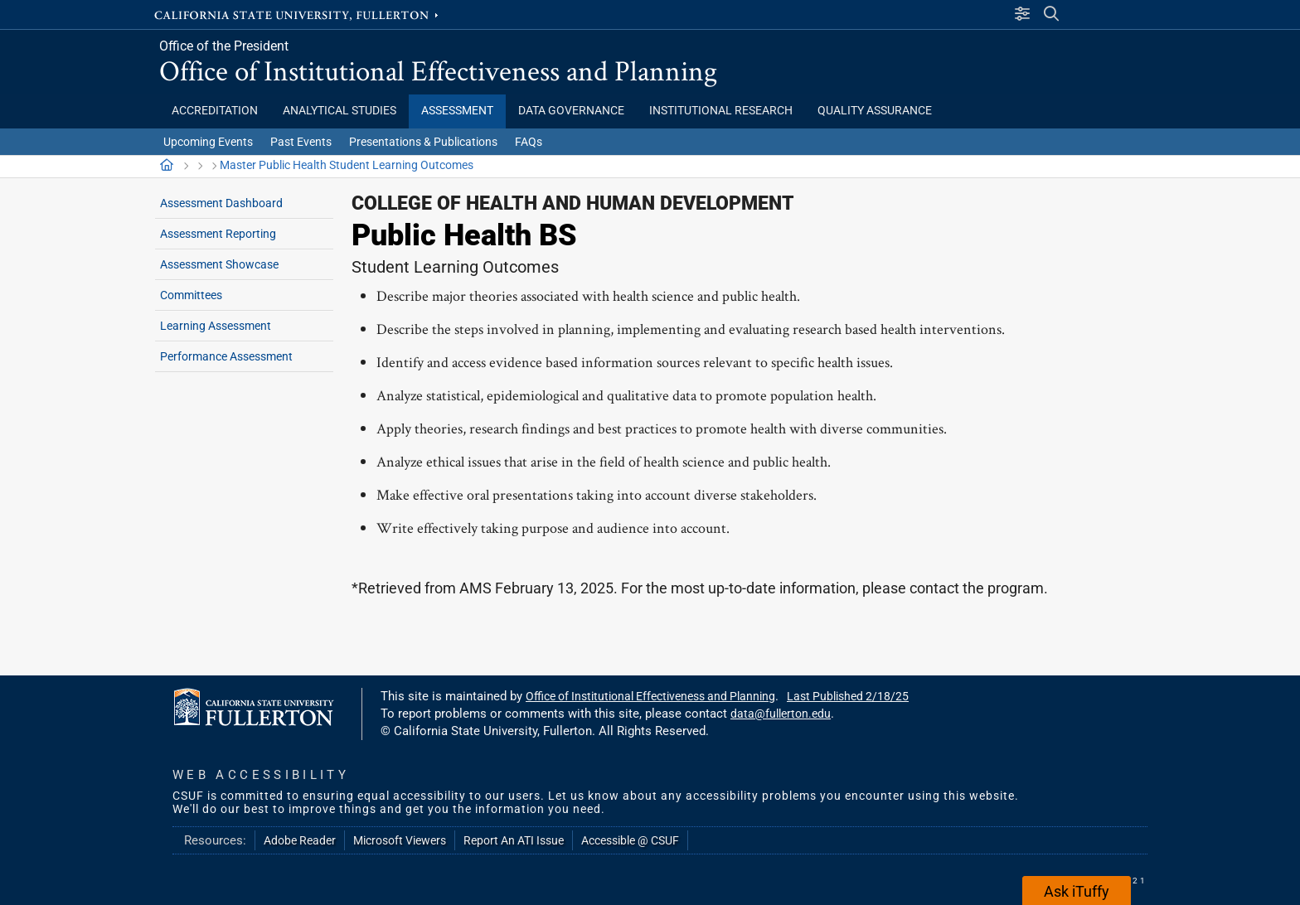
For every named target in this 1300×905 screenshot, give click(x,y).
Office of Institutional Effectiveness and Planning (438, 70)
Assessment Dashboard (221, 203)
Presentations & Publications (423, 141)
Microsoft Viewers (399, 840)
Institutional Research (721, 111)
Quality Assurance (874, 111)
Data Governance (571, 111)
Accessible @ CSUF (630, 840)
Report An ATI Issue (513, 840)
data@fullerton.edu (780, 713)
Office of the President (224, 46)
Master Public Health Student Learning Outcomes (346, 165)
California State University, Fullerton (298, 14)
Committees (191, 295)
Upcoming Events (208, 141)
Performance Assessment (226, 356)
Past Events (301, 141)
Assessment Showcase (219, 264)
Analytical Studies (339, 111)
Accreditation (215, 111)
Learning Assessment (215, 325)
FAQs (528, 141)
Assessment (457, 111)
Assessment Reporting (218, 233)
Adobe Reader (300, 840)
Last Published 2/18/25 (848, 696)
